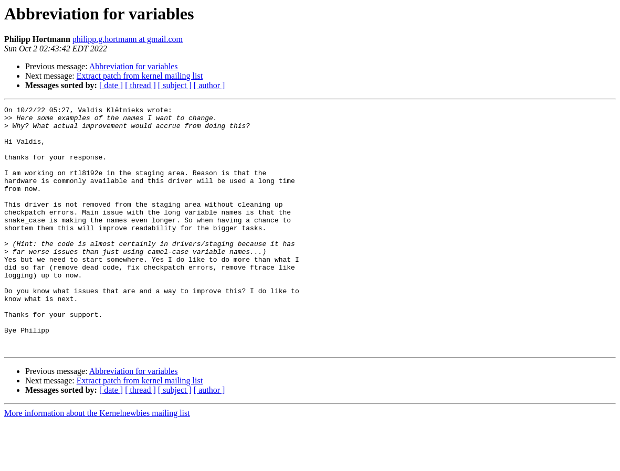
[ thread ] (140, 85)
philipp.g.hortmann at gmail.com (127, 39)
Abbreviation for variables (133, 66)
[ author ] (209, 85)
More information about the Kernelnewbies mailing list (97, 461)
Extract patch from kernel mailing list (140, 75)
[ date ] (111, 85)
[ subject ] (175, 85)
